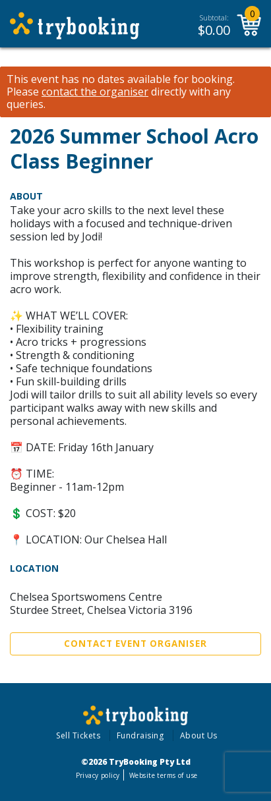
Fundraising (140, 735)
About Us (199, 735)
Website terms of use (163, 775)
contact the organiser (95, 92)
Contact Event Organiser (135, 643)
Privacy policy (98, 775)
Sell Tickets (78, 735)
